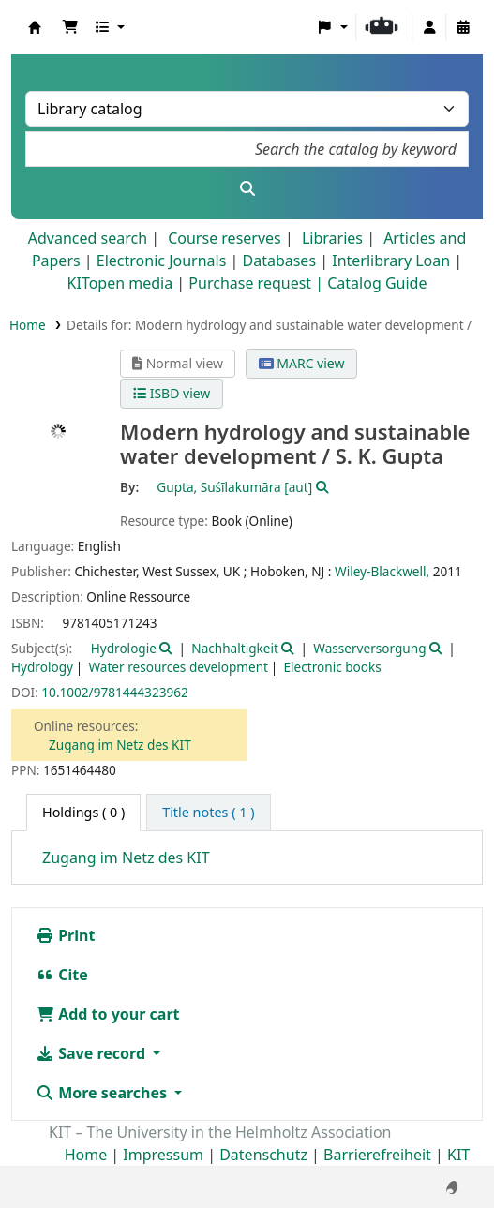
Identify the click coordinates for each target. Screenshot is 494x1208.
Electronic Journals (162, 260)
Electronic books (333, 667)
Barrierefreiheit (377, 1154)
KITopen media (120, 283)
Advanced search (87, 238)
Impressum (163, 1154)
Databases (279, 260)
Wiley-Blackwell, (382, 571)
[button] (70, 27)
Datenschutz (263, 1154)
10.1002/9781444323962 (114, 692)
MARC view (302, 363)
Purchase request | (257, 283)
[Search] (247, 188)
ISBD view (171, 393)
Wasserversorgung (369, 648)
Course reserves (224, 238)
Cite (62, 974)
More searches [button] (103, 1092)
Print (65, 935)
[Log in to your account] (429, 27)
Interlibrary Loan (391, 260)
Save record (92, 1053)
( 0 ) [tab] (83, 812)
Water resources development (178, 667)
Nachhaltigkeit (234, 648)
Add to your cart (108, 1014)
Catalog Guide (377, 283)
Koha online (34, 27)
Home (27, 325)
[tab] (208, 812)
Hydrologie (124, 648)
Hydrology (42, 667)
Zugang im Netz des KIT (120, 744)
